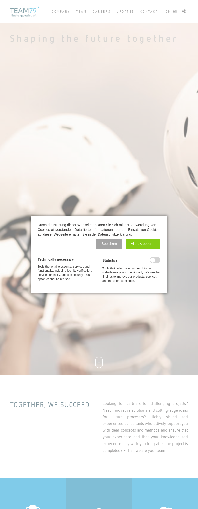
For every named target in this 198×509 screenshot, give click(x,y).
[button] (109, 244)
